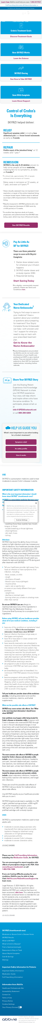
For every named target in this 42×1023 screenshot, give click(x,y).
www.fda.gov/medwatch (12, 867)
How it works (21, 455)
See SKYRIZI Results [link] (21, 225)
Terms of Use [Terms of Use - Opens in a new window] (7, 998)
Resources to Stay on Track (12, 950)
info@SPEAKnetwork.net (24, 409)
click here (19, 892)
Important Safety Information (13, 971)
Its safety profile (21, 449)
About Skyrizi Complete (11, 953)
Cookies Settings (8, 1004)
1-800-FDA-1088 (8, 869)
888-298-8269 (24, 413)
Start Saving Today (23, 280)
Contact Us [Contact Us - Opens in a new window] (6, 995)
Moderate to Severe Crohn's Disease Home (18, 934)
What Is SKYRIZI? (8, 941)
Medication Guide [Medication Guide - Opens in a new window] (8, 974)
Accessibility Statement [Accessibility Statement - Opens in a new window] (10, 991)
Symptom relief (21, 442)
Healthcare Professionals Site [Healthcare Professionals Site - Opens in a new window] (13, 988)
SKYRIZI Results (8, 937)
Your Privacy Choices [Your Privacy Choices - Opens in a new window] (10, 1007)
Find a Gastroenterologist (11, 947)
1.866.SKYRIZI (35, 2)
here (23, 289)
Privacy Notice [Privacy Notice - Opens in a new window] (7, 1001)
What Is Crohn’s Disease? (11, 944)
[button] (38, 20)
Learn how (5, 2)
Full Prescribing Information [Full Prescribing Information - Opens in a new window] (12, 977)
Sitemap (5, 960)
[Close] (36, 503)
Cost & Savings (7, 957)
